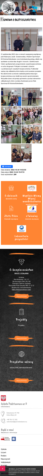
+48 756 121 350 (39, 2)
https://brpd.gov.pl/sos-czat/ (21, 290)
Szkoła (3, 449)
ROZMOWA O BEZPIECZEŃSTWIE (18, 20)
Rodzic (3, 456)
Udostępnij (6, 166)
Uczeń (3, 452)
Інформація (5, 462)
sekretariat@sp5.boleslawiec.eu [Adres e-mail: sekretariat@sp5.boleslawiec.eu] (17, 422)
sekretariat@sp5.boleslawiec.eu (33, 2)
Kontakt (4, 465)
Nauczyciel (5, 459)
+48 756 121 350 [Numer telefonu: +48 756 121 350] (12, 419)
